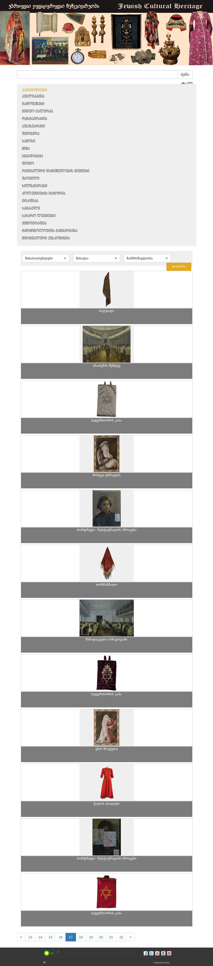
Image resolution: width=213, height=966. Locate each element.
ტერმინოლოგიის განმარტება (49, 231)
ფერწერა (30, 134)
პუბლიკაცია (33, 96)
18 (81, 937)
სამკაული (31, 208)
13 (30, 937)
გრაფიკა (30, 201)
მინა (26, 149)
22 (121, 937)
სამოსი (28, 141)
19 (91, 937)
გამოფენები (33, 104)
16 (61, 937)
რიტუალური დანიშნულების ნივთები (55, 171)
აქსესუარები (33, 126)
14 (40, 937)
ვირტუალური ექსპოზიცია (46, 238)
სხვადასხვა (32, 156)
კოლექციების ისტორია (44, 193)
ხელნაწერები (34, 186)
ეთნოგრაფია (34, 223)
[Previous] (21, 937)
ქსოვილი (30, 178)
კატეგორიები (34, 90)
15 (51, 937)
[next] (130, 937)
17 (71, 937)
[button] (45, 258)
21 (111, 937)
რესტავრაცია (34, 119)
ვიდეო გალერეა (37, 111)
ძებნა (185, 74)
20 (101, 937)
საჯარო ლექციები (39, 216)
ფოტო (28, 164)
